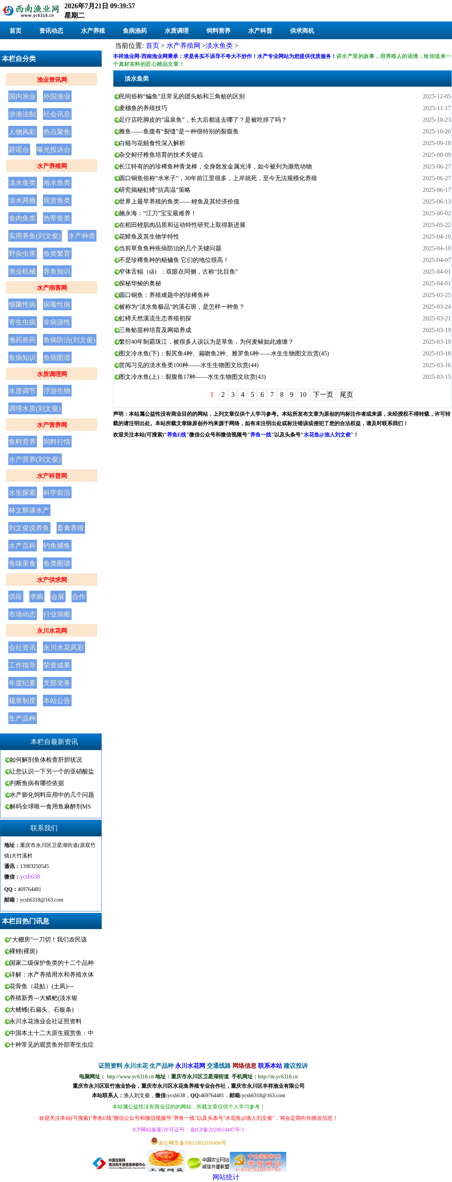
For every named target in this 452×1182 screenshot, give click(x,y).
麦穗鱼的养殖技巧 (143, 108)
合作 (79, 596)
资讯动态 (51, 31)
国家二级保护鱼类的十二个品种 (51, 963)
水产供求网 (52, 580)
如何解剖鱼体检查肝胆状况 (46, 759)
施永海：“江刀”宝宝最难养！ (158, 213)
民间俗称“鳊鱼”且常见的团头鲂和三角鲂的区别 (182, 96)
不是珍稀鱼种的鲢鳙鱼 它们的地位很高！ (174, 260)
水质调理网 (52, 374)
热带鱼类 (56, 218)
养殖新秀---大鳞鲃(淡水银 (43, 998)
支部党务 (56, 683)
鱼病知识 (22, 357)
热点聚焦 (56, 132)
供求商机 (302, 31)
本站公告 (56, 700)
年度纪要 (22, 683)
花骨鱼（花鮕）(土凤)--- (41, 986)
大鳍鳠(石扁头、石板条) (41, 1009)
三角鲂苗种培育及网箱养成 (155, 330)
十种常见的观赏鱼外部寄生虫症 (51, 1044)
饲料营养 (218, 31)
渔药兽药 (22, 340)
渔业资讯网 (52, 80)
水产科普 (260, 31)
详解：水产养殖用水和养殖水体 (51, 974)
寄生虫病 (22, 322)
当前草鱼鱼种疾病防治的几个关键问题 (170, 248)
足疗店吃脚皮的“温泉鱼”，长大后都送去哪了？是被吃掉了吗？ (203, 119)
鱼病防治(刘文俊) (69, 340)
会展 (57, 596)
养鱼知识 (56, 271)
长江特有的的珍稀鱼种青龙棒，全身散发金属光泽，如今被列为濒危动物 (215, 166)
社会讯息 (56, 114)
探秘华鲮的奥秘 (140, 283)
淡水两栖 (22, 200)
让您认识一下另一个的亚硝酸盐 (52, 771)
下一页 (323, 394)
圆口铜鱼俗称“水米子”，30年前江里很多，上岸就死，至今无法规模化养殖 (218, 178)
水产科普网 (52, 476)
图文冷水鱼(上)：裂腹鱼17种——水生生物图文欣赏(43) (192, 377)
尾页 (346, 394)
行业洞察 (56, 614)
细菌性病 (22, 304)
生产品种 (22, 718)
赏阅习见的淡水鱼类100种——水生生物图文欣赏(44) (189, 365)
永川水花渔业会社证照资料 (45, 1021)
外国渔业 (56, 96)
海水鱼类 (56, 183)
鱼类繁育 (56, 253)
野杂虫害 (22, 253)
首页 (15, 31)
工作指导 (22, 665)
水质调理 (177, 31)
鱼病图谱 (56, 357)
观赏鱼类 (56, 200)
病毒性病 (56, 304)
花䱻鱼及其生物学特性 (149, 236)
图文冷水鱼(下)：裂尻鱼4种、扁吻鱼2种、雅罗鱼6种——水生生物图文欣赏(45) (224, 353)
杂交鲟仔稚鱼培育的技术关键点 (161, 155)
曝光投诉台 (53, 149)
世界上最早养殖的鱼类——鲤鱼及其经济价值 (179, 201)
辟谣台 (19, 149)
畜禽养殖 (70, 528)
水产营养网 (52, 425)
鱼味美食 (22, 563)
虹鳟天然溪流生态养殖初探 (155, 318)
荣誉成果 (56, 665)
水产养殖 (93, 31)
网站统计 (226, 1177)
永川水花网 (52, 631)
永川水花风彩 (63, 647)
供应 (15, 596)
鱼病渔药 (135, 31)
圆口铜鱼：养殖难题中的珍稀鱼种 (164, 295)
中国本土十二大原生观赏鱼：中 (51, 1033)
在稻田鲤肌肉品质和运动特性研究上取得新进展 (182, 225)
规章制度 (22, 700)
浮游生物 (56, 391)
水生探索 (22, 492)
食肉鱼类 (22, 218)
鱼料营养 (22, 442)
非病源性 (56, 322)
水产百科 (22, 546)
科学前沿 (56, 492)
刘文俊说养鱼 (29, 528)
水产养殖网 (52, 166)
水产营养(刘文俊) (35, 459)
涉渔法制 (22, 114)
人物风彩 (22, 132)
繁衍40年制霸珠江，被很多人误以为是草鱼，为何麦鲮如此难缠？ (206, 341)
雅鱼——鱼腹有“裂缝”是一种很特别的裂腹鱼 (179, 131)
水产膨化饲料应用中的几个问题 (52, 795)
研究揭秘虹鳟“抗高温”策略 (155, 190)
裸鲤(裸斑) (23, 951)
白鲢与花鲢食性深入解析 (152, 143)
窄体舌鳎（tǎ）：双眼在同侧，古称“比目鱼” (178, 271)
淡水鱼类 (22, 183)
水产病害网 (52, 288)
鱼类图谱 (56, 563)
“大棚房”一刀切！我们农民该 (48, 939)
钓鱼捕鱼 (56, 546)
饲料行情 (56, 442)
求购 (36, 596)
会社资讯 (22, 647)
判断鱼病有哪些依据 (37, 783)
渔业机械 (22, 271)
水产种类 (81, 236)
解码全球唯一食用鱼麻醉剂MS (50, 806)
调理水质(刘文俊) (35, 408)
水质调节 (22, 391)
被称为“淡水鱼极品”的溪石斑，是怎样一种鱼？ (182, 306)
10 (303, 394)
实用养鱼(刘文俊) (35, 236)
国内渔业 (22, 96)
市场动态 (22, 614)
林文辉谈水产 (29, 510)
